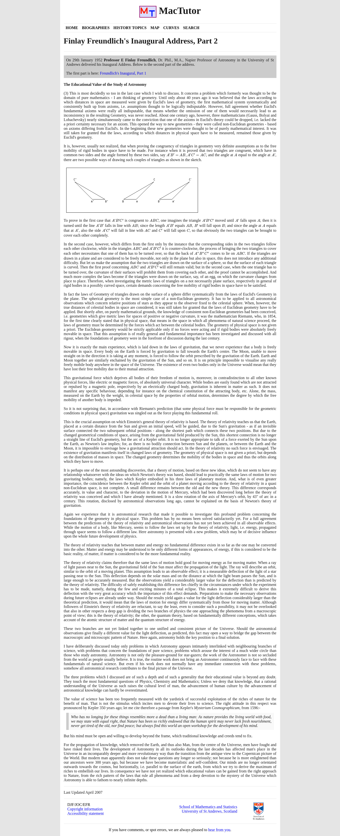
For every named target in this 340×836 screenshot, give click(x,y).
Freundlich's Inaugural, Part (123, 73)
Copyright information (85, 809)
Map (154, 28)
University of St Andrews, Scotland (209, 811)
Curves (171, 28)
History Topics (129, 28)
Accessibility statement (85, 813)
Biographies (96, 28)
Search (191, 28)
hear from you (219, 830)
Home (72, 28)
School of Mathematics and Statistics (208, 807)
